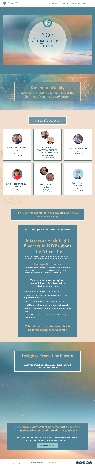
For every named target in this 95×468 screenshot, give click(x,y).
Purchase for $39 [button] (47, 446)
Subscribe (71, 463)
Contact (84, 3)
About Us (73, 3)
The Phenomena (53, 3)
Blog (79, 3)
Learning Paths (65, 3)
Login (89, 3)
